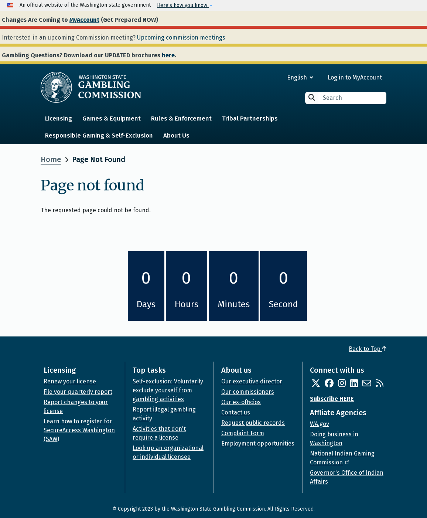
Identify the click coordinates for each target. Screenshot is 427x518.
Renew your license (70, 381)
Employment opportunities (257, 443)
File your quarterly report (78, 391)
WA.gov (319, 423)
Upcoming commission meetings (181, 37)
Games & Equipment (111, 118)
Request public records (253, 422)
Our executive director (251, 381)
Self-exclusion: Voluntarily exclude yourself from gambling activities (168, 390)
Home (51, 159)
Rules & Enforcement (181, 118)
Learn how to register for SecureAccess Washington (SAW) (79, 430)
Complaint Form (242, 433)
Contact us (235, 412)
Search (311, 97)
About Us (176, 135)
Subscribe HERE (332, 398)
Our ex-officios (241, 402)
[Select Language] (273, 77)
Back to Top (367, 348)
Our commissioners (247, 391)
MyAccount (84, 19)
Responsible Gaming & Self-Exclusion (99, 135)
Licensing (58, 118)
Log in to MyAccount (355, 77)
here (168, 55)
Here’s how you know (183, 5)
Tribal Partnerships (250, 118)
